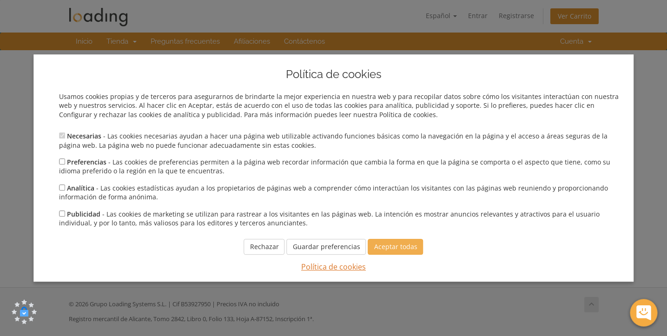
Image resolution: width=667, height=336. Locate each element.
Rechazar (264, 247)
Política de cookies (333, 267)
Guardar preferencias (326, 247)
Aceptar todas (395, 247)
